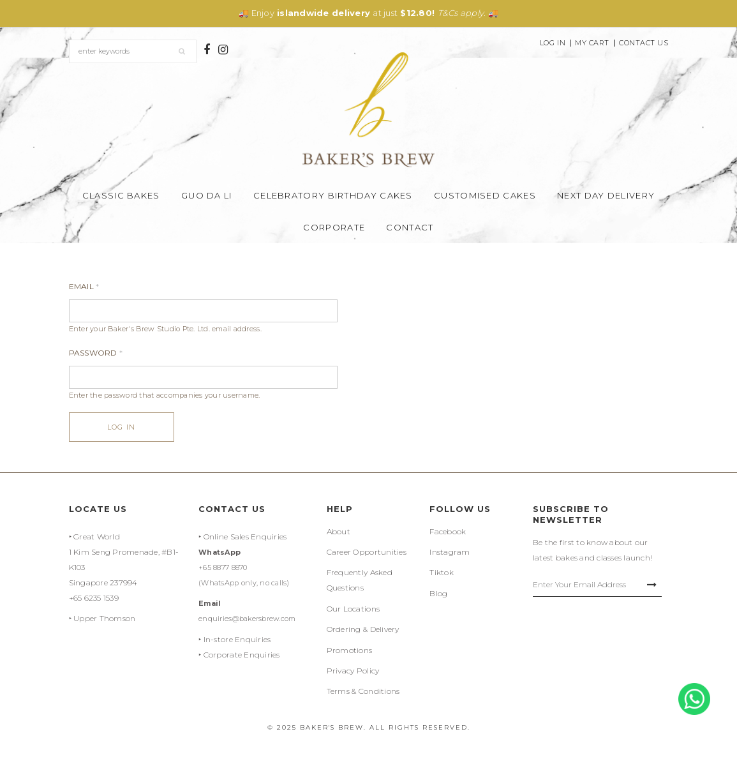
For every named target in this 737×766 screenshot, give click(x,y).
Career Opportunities (366, 552)
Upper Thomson (104, 618)
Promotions (350, 650)
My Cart (592, 43)
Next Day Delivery (606, 195)
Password (96, 352)
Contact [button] (409, 227)
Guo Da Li (206, 195)
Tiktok (441, 572)
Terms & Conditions (363, 691)
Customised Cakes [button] (485, 195)
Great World (96, 536)
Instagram (449, 552)
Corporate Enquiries (242, 654)
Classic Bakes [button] (121, 195)
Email (84, 286)
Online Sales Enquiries (245, 536)
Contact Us (644, 43)
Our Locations (353, 608)
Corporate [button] (334, 227)
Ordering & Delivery (363, 629)
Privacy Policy (353, 670)
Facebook (447, 531)
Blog (438, 593)
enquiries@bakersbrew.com (246, 618)
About (338, 531)
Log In (552, 43)
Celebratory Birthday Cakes (333, 195)
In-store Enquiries (237, 639)
